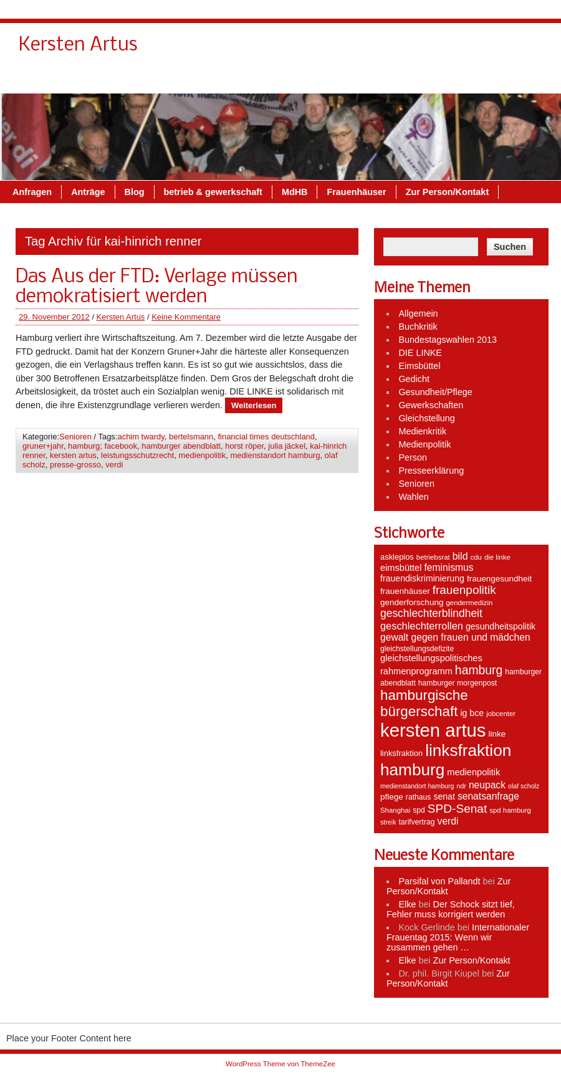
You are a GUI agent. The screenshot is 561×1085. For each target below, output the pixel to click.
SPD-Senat (457, 808)
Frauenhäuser (403, 79)
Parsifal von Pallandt (439, 881)
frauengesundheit (499, 578)
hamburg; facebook (102, 446)
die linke (497, 557)
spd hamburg (510, 810)
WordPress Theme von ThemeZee (280, 1064)
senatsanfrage (488, 796)
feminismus (448, 567)
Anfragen (78, 79)
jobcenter (500, 713)
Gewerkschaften (430, 405)
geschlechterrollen (421, 625)
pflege (391, 796)
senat (444, 796)
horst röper (244, 446)
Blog (181, 79)
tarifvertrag (416, 822)
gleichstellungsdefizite (417, 648)
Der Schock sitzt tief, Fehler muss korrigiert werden (450, 909)
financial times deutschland (266, 436)
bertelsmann (191, 436)
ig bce (472, 713)
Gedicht (413, 379)
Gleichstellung (426, 418)
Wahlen (413, 497)
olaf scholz (523, 786)
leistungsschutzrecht (137, 455)
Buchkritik (417, 327)
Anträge (134, 79)
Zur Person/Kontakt (493, 79)
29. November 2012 (54, 317)
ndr (461, 786)
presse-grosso (75, 464)
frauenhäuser (405, 591)
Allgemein (418, 313)
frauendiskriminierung (422, 578)
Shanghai (395, 810)
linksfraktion (401, 753)
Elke (407, 904)
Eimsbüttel (419, 366)
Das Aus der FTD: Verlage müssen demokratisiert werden (157, 287)
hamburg (478, 670)
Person (412, 457)
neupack (487, 785)
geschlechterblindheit (431, 613)
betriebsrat (433, 557)
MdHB (341, 79)
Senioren (75, 436)
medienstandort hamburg (275, 455)
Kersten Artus (121, 317)
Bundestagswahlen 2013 (447, 340)
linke (497, 733)
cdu (476, 557)
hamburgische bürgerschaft (424, 703)
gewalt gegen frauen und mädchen (455, 637)
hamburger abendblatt (181, 446)
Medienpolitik (424, 444)
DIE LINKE (420, 353)
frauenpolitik (464, 589)
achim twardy (140, 436)
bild (460, 556)
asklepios (397, 557)
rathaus (418, 797)
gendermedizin (469, 602)
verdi (114, 464)
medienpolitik (202, 455)
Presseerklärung (431, 471)
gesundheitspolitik (500, 626)
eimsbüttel (400, 568)
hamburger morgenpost (457, 683)
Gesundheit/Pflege (435, 392)
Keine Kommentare (186, 317)
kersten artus (73, 455)
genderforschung (411, 602)
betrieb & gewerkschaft (259, 79)
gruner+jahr (43, 446)
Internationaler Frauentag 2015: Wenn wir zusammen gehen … (457, 937)
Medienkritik (422, 431)
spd (419, 810)
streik (388, 822)
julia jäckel (286, 446)
